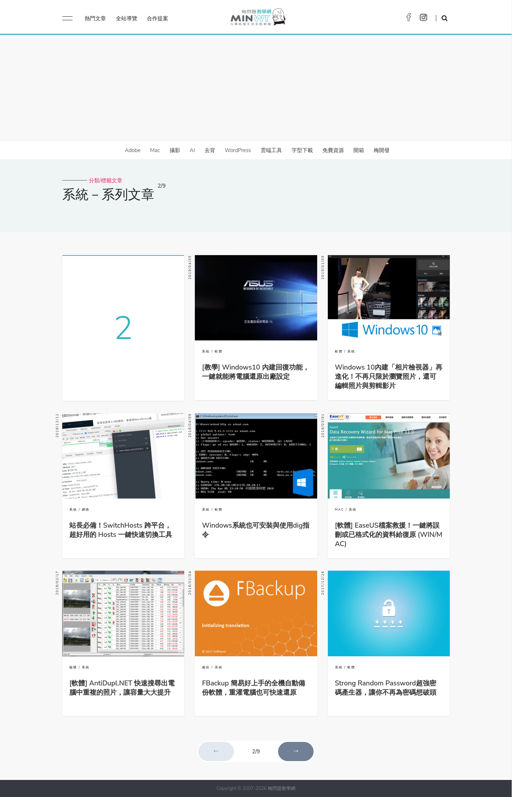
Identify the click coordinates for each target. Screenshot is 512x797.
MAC (339, 509)
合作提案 (157, 18)
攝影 (175, 150)
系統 (206, 351)
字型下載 (302, 150)
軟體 (219, 351)
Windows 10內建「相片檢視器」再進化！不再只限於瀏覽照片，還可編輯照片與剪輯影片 (388, 377)
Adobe (132, 150)
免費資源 (333, 150)
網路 (86, 509)
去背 (209, 150)
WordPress (238, 150)
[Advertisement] (256, 88)
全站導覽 (126, 18)
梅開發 (382, 150)
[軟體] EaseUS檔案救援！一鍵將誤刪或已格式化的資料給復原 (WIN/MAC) (388, 535)
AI (192, 150)
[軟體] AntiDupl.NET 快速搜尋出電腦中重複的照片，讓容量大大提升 (122, 688)
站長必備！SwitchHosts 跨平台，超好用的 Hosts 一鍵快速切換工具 (120, 530)
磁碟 (73, 667)
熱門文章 (95, 18)
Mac (155, 150)
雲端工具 (271, 150)
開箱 (358, 150)
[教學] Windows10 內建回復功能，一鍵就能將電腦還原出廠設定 (255, 372)
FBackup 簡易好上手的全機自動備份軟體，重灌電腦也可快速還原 (253, 688)
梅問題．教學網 (257, 18)
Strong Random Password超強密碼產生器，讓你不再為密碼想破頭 (385, 688)
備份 (206, 667)
